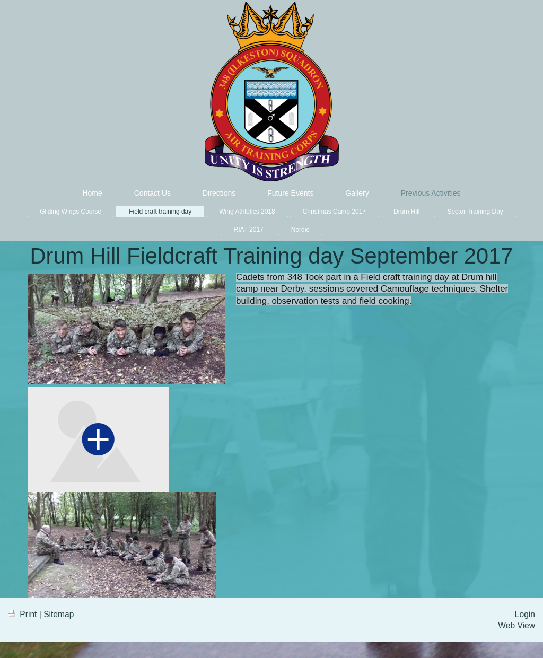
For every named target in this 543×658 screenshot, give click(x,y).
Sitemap (58, 614)
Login (525, 614)
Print (23, 614)
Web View (516, 625)
